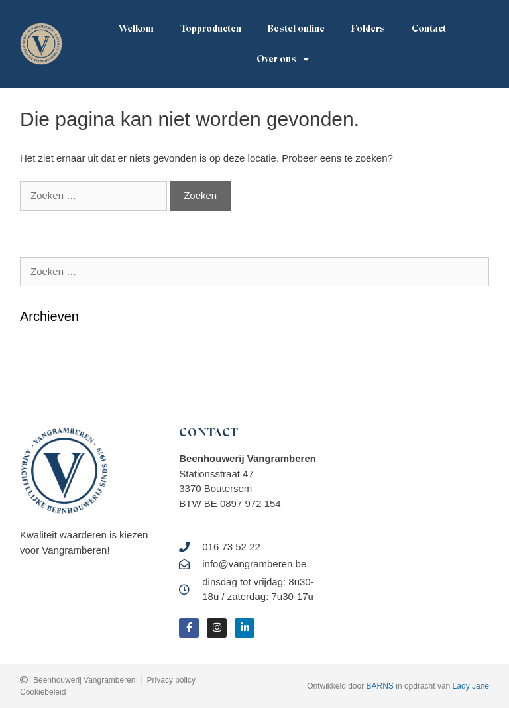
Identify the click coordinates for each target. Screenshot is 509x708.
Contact (429, 28)
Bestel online (296, 28)
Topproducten (210, 28)
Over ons (282, 59)
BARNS (380, 686)
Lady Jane (471, 686)
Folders (368, 28)
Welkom (136, 28)
